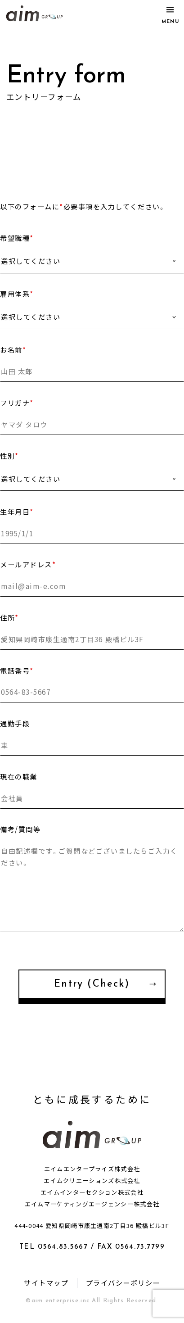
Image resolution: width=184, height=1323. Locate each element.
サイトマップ (46, 1282)
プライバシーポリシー (123, 1282)
